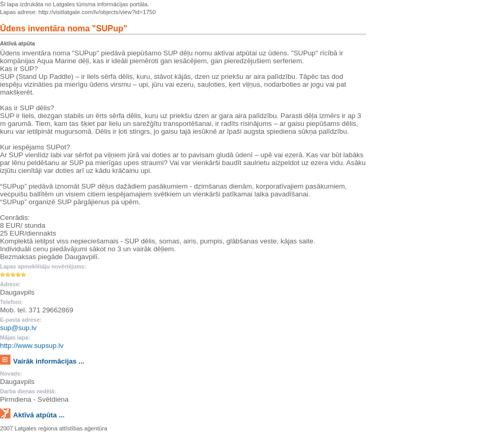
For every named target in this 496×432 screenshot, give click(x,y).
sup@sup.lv (18, 328)
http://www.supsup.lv (32, 345)
